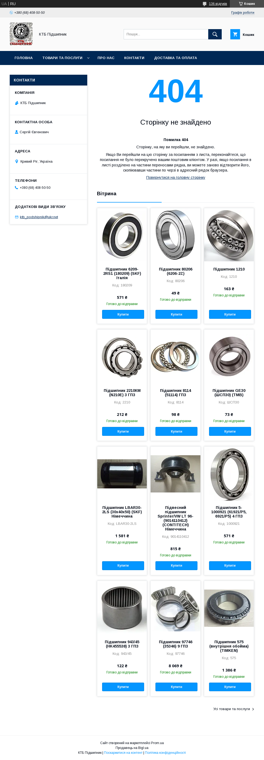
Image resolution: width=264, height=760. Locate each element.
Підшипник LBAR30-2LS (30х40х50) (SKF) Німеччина (122, 511)
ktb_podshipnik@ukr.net (39, 217)
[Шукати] (215, 34)
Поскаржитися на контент (123, 753)
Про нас (106, 58)
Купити (123, 314)
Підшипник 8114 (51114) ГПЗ (175, 392)
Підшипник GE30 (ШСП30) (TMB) (229, 392)
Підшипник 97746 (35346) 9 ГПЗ (175, 644)
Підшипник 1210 (229, 269)
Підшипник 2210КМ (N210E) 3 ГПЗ (122, 392)
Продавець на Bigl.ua (132, 748)
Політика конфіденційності (165, 753)
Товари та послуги (62, 58)
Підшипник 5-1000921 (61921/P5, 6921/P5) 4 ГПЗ (228, 511)
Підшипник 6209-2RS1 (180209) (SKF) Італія (122, 273)
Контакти (134, 58)
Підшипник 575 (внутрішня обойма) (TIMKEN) (229, 646)
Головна (24, 58)
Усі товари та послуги (231, 709)
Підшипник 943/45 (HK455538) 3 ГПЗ (122, 644)
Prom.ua (157, 743)
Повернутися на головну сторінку (175, 177)
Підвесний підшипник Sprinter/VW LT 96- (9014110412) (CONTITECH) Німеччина (175, 518)
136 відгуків (218, 4)
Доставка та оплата (175, 58)
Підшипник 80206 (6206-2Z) (175, 271)
